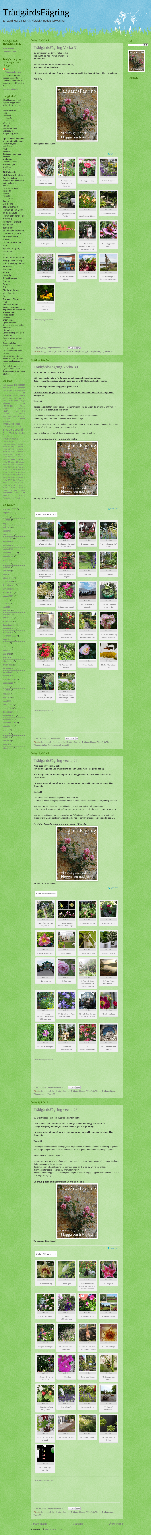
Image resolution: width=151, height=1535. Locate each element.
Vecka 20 (13, 454)
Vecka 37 (14, 470)
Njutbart (22, 406)
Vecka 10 (21, 444)
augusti (10, 385)
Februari (6, 390)
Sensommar (20, 414)
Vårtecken (21, 495)
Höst (23, 393)
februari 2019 (8, 705)
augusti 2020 (8, 640)
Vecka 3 (22, 462)
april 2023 (7, 527)
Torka (23, 421)
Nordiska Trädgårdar (14, 408)
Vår (24, 493)
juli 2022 (6, 560)
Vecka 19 (21, 452)
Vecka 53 (14, 485)
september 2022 (9, 553)
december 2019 (9, 668)
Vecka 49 (21, 480)
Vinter (17, 493)
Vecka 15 (14, 449)
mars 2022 (7, 574)
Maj (24, 398)
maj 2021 (6, 607)
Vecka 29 (51, 1094)
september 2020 (9, 636)
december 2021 (9, 585)
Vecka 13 (21, 447)
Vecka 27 (21, 459)
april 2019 (7, 697)
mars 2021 (7, 614)
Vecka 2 (6, 454)
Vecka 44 (6, 477)
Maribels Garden (9, 52)
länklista (69, 351)
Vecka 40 (21, 472)
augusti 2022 (8, 556)
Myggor (22, 401)
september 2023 (9, 509)
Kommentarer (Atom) (53, 1529)
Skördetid (6, 419)
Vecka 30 (65, 745)
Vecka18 (5, 490)
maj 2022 (6, 567)
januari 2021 (8, 622)
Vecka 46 (21, 477)
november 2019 (9, 672)
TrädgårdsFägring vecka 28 (56, 1109)
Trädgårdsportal (54, 745)
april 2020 (7, 654)
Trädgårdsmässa (9, 436)
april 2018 (7, 741)
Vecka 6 (22, 485)
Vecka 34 (14, 467)
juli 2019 (6, 687)
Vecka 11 (6, 447)
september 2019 (9, 679)
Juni (11, 398)
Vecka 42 (14, 475)
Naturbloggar (8, 406)
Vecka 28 (37, 1515)
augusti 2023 (8, 513)
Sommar (77, 742)
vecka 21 (21, 454)
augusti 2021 (8, 596)
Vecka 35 (21, 467)
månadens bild (14, 403)
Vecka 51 (21, 483)
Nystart (16, 411)
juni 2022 (6, 564)
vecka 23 (13, 457)
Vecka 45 (14, 477)
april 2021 (7, 611)
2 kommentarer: (55, 738)
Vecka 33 (6, 467)
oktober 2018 (8, 719)
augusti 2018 (8, 726)
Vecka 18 (14, 452)
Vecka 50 (13, 483)
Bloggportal (46, 351)
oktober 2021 (8, 593)
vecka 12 (14, 447)
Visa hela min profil (10, 89)
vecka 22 (6, 457)
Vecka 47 (6, 480)
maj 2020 (6, 650)
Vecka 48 (14, 480)
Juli (64, 351)
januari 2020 (8, 665)
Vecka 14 (6, 449)
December (21, 388)
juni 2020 (6, 647)
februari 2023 (8, 535)
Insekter (15, 395)
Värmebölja (6, 498)
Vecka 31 (109, 351)
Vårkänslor (7, 495)
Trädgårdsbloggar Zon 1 (14, 426)
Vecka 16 (21, 449)
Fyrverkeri (18, 390)
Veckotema (7, 493)
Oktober (6, 414)
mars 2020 (7, 658)
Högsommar (57, 351)
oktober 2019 (8, 676)
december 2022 (9, 542)
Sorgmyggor (7, 421)
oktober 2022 (8, 549)
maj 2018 (6, 737)
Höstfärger (7, 396)
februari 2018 (8, 748)
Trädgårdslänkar (40, 745)
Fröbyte (11, 390)
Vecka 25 (6, 459)
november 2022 (9, 545)
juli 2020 (6, 643)
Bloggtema (8, 387)
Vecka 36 (6, 470)
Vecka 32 (21, 465)
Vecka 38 (21, 470)
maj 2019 (6, 694)
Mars (4, 401)
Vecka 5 (6, 483)
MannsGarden (8, 48)
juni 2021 (6, 603)
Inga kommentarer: (56, 348)
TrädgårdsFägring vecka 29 (56, 760)
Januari (22, 396)
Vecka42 (22, 490)
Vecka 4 (14, 472)
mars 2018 (7, 744)
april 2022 (7, 571)
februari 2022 (8, 578)
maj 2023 (6, 524)
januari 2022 (8, 582)
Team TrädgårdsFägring (13, 70)
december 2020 (9, 625)
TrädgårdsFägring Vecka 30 (56, 367)
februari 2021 (8, 618)
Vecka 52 (6, 485)
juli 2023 (6, 517)
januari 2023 (8, 538)
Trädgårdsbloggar (81, 351)
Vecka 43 (21, 475)
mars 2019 (7, 701)
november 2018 (9, 716)
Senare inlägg (39, 1523)
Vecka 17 (6, 452)
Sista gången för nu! (18, 416)
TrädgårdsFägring (36, 12)
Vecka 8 (14, 488)
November (7, 411)
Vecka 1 (14, 444)
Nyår (23, 411)
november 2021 (9, 589)
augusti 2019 (8, 683)
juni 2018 (6, 734)
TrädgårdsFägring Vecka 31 (56, 47)
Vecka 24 (21, 457)
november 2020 (9, 629)
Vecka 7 (6, 488)
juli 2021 (6, 600)
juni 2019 (6, 690)
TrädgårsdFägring (8, 441)
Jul (4, 398)
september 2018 (9, 723)
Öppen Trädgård (16, 498)
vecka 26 (14, 459)
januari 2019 (8, 708)
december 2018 (9, 712)
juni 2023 (6, 520)
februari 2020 (8, 661)
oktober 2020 (8, 632)
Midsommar (13, 401)
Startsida (78, 1523)
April (4, 385)
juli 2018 (6, 730)
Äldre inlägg (116, 1523)
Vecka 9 (22, 488)
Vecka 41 (6, 475)
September (7, 416)
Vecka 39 (6, 472)
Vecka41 (14, 490)
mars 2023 (7, 531)
